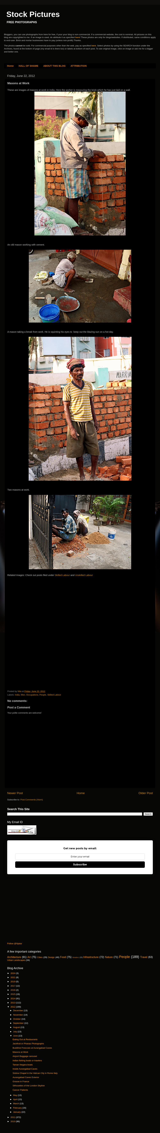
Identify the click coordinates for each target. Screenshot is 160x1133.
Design (51, 957)
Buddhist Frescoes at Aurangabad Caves (32, 1048)
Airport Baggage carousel (25, 1056)
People (42, 695)
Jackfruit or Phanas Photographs (28, 1043)
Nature (109, 957)
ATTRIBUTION (79, 65)
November (18, 1015)
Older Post (146, 793)
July (15, 1031)
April (15, 1099)
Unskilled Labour (84, 575)
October (17, 1019)
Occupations (32, 695)
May (15, 1095)
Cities (40, 957)
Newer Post (15, 793)
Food (63, 957)
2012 (13, 1007)
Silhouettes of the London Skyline (29, 1085)
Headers (75, 957)
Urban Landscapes (16, 960)
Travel (143, 957)
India (17, 695)
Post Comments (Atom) (31, 799)
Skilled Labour (62, 575)
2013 (13, 1002)
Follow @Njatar (14, 943)
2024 (13, 973)
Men (23, 695)
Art (29, 957)
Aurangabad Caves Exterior (26, 1077)
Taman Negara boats (23, 1064)
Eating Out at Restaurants (25, 1039)
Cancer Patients (20, 1090)
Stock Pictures (33, 14)
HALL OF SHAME (28, 65)
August (16, 1027)
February (17, 1108)
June (15, 1036)
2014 (13, 998)
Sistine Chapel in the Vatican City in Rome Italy (35, 1073)
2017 (13, 986)
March (16, 1103)
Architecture (14, 957)
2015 (13, 994)
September (18, 1023)
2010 (13, 1121)
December (18, 1010)
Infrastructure (90, 957)
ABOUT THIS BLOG (54, 65)
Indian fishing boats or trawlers (27, 1060)
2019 (13, 981)
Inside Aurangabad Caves (25, 1069)
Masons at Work (20, 1052)
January (17, 1112)
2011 (13, 1117)
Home (10, 65)
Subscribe (80, 864)
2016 (13, 990)
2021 (13, 977)
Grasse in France (21, 1081)
